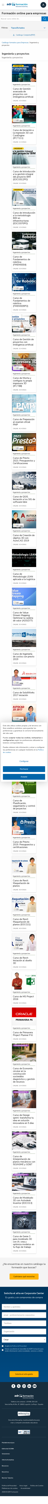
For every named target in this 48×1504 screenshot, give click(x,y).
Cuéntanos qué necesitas (24, 1276)
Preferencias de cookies (10, 1488)
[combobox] (27, 28)
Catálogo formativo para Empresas (15, 42)
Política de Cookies (36, 1486)
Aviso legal (23, 1486)
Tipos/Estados (18, 28)
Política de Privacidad (19, 1346)
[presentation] (24, 1359)
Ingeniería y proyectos (15, 53)
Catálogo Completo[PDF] (24, 35)
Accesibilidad (25, 1488)
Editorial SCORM (8, 1449)
